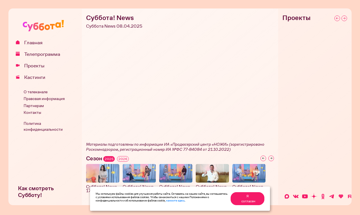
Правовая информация (44, 98)
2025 (109, 159)
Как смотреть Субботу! (36, 191)
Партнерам (34, 105)
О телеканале (36, 92)
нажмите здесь (175, 200)
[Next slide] (271, 158)
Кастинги (32, 77)
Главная (31, 42)
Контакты (32, 112)
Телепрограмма (40, 54)
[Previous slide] (263, 158)
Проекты (32, 65)
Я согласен (248, 198)
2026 (122, 159)
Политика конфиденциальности (43, 126)
